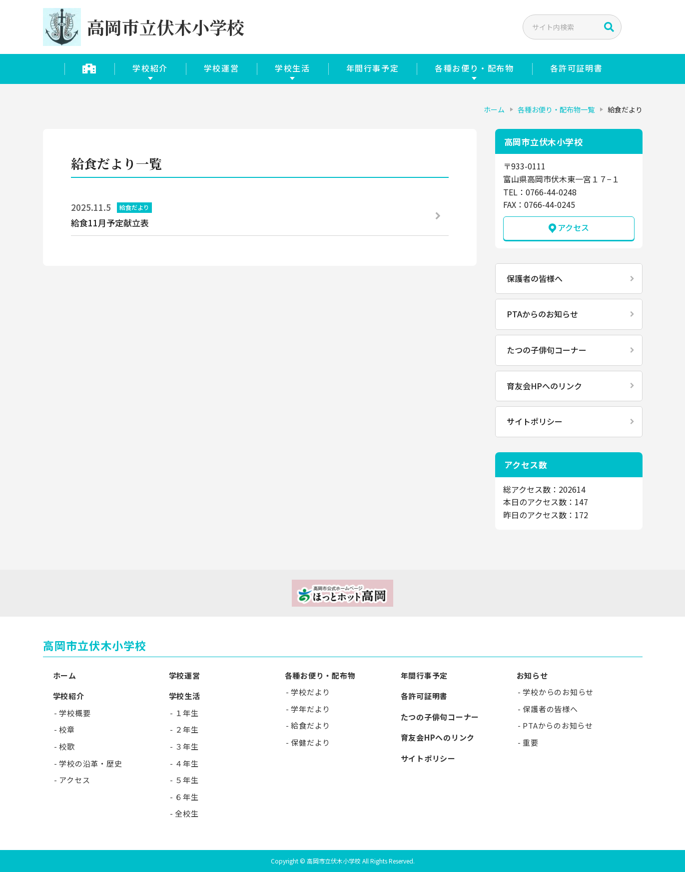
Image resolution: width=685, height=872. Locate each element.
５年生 (186, 780)
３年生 (186, 746)
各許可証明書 (576, 68)
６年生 (186, 797)
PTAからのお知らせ (542, 314)
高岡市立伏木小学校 (95, 645)
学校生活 (292, 68)
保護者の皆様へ (535, 278)
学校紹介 (149, 68)
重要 (531, 742)
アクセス (573, 227)
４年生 (186, 763)
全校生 (186, 813)
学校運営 (221, 68)
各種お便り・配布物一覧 (556, 109)
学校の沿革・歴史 (90, 763)
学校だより (310, 692)
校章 (67, 729)
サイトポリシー (535, 421)
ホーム (494, 109)
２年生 (186, 729)
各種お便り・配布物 (474, 68)
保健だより (310, 742)
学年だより (310, 709)
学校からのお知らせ (558, 692)
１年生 (186, 713)
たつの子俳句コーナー (547, 350)
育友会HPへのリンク (544, 386)
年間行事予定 (372, 68)
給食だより (310, 725)
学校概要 (74, 713)
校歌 (67, 746)
